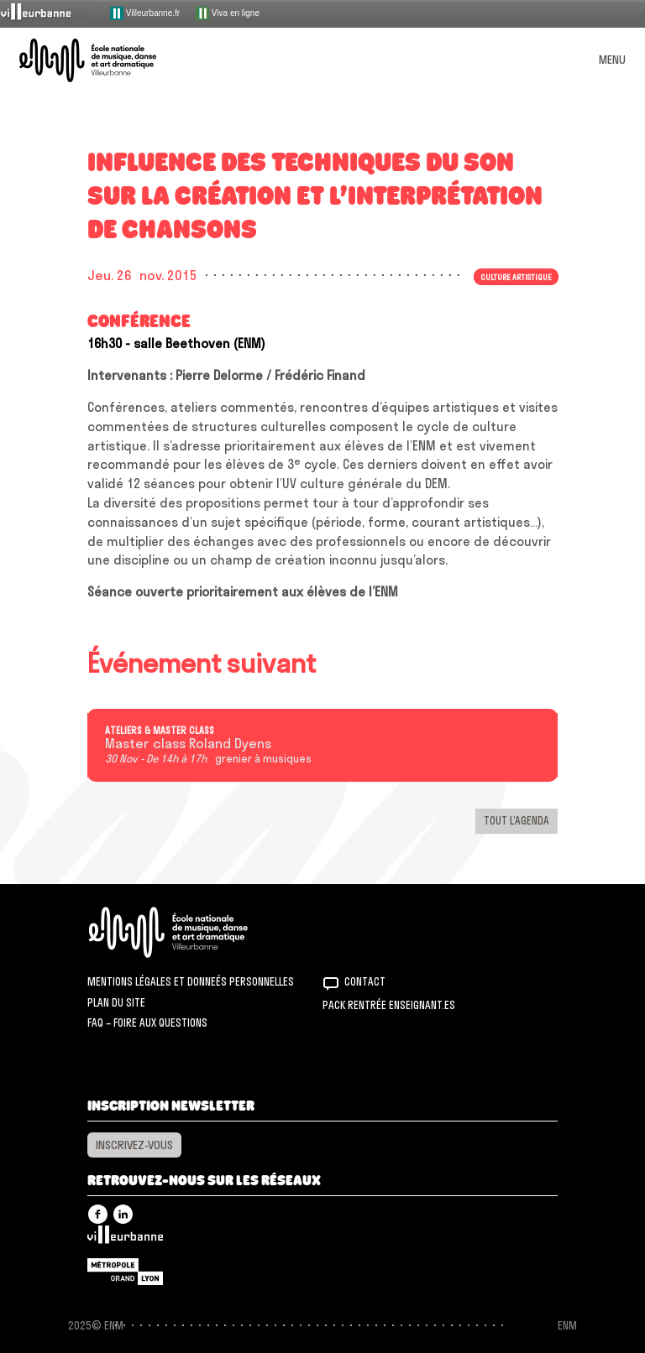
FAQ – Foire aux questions (147, 1022)
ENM (190, 932)
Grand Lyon (125, 1271)
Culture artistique (516, 277)
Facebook (97, 1214)
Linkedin (123, 1214)
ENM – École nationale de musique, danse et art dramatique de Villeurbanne (107, 60)
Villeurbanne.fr (145, 13)
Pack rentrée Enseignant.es (388, 1005)
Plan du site (116, 1002)
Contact (364, 981)
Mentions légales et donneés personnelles (190, 981)
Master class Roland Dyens (188, 744)
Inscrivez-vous (134, 1145)
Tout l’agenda (516, 820)
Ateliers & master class (159, 730)
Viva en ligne (228, 13)
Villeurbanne (125, 1239)
